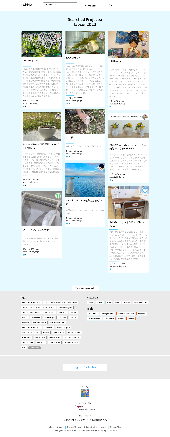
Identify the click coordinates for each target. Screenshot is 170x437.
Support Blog (115, 427)
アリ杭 (69, 138)
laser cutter (93, 314)
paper (117, 302)
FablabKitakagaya (63, 327)
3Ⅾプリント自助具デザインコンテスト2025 (38, 307)
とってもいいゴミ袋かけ (36, 230)
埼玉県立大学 (40, 337)
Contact (60, 427)
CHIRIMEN (26, 337)
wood (91, 302)
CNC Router (109, 319)
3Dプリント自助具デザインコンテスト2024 (61, 302)
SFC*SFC (78, 431)
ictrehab (46, 332)
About (51, 427)
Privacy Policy (90, 427)
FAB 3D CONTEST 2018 (31, 302)
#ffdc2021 (62, 312)
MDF (109, 302)
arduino (73, 312)
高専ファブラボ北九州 (30, 332)
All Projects (90, 6)
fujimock (25, 322)
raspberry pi (49, 317)
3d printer (141, 314)
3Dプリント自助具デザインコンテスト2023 (38, 312)
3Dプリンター (27, 342)
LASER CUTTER (74, 332)
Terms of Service (74, 427)
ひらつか (73, 317)
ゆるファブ (41, 342)
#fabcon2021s (58, 332)
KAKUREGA (73, 58)
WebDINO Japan (93, 431)
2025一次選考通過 (71, 342)
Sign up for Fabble (85, 367)
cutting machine (108, 314)
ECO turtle (115, 61)
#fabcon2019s (54, 337)
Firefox (121, 319)
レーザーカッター (39, 322)
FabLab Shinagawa (65, 307)
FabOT (24, 317)
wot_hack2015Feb (57, 322)
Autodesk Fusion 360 (126, 314)
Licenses (103, 427)
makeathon (36, 317)
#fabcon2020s (54, 342)
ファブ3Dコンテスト (72, 337)
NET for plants (31, 60)
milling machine (94, 319)
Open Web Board (140, 302)
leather (100, 302)
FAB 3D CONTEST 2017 (31, 327)
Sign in (111, 5)
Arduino (127, 302)
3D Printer (48, 327)
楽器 (24, 347)
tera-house (62, 317)
